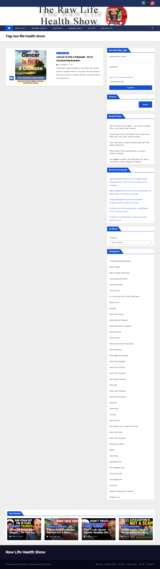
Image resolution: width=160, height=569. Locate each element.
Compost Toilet (116, 285)
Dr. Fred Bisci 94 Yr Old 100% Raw (124, 296)
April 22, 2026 (17, 536)
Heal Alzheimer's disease (120, 326)
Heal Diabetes (115, 350)
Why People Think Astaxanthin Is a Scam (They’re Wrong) (135, 532)
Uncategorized (115, 479)
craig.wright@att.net (118, 199)
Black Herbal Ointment (119, 273)
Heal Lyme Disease (117, 391)
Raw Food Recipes (117, 438)
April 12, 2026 (128, 536)
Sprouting (113, 456)
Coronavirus (114, 291)
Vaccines (113, 485)
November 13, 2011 (66, 65)
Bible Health (114, 267)
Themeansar (47, 564)
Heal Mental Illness (117, 397)
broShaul (113, 208)
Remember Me (116, 82)
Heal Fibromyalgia (117, 361)
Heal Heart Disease (117, 379)
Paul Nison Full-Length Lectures (123, 426)
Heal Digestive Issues (118, 355)
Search (112, 97)
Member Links (75, 28)
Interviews (113, 409)
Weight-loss (114, 497)
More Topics (114, 420)
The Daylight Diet (117, 468)
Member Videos (39, 28)
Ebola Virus (114, 302)
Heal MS (113, 403)
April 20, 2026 (54, 536)
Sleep (111, 450)
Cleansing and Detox (118, 279)
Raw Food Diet (115, 432)
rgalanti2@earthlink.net (119, 179)
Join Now (58, 28)
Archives (113, 238)
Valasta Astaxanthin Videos (121, 491)
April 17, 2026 (91, 536)
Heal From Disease (117, 373)
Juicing (112, 414)
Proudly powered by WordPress (17, 564)
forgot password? (126, 77)
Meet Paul (20, 28)
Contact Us (106, 28)
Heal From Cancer (62, 53)
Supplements (115, 462)
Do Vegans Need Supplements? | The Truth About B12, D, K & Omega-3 (128, 182)
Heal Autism (114, 338)
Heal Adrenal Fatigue (118, 320)
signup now (113, 77)
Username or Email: (117, 56)
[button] (153, 28)
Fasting (112, 308)
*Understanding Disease (120, 261)
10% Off (92, 28)
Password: (113, 67)
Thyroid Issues (115, 473)
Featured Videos (116, 314)
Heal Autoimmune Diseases (121, 344)
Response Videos (116, 444)
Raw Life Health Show (25, 552)
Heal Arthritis (115, 332)
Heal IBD (113, 385)
